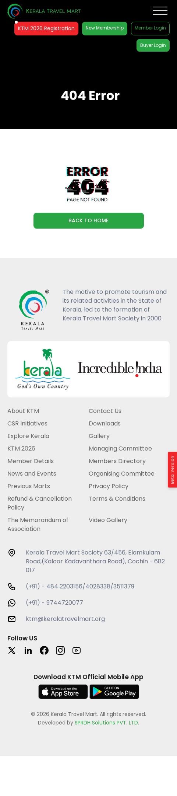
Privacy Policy (108, 486)
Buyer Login (153, 45)
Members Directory (117, 461)
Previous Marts (28, 486)
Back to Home (88, 220)
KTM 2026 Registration (46, 28)
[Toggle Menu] (160, 11)
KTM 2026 (21, 448)
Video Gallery (108, 520)
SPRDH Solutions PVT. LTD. (107, 722)
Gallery (99, 436)
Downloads (105, 423)
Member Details (30, 461)
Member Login (150, 28)
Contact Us (105, 411)
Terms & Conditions (117, 498)
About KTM (23, 411)
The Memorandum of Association (37, 524)
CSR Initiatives (27, 423)
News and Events (31, 473)
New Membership (105, 28)
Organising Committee (122, 473)
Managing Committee (120, 448)
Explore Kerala (28, 436)
